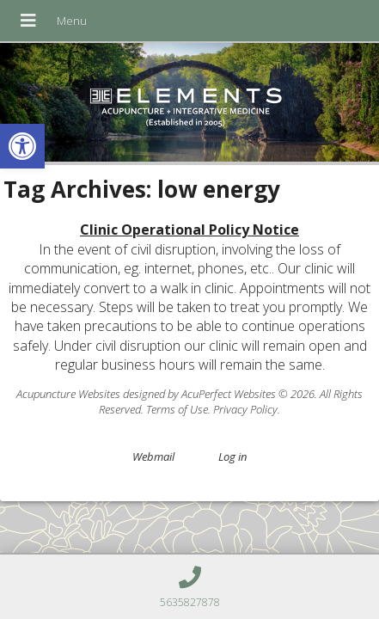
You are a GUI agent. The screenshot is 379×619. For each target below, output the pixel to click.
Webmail (153, 456)
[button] (22, 146)
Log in (232, 456)
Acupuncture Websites (68, 393)
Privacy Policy (245, 409)
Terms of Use (177, 409)
